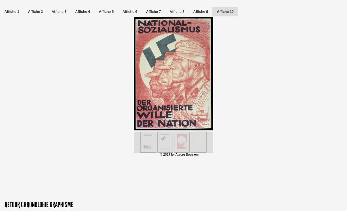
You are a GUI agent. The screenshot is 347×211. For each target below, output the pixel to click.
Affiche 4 (82, 12)
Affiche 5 (106, 12)
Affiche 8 (177, 12)
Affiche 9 (200, 12)
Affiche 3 (58, 12)
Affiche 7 (153, 12)
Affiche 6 (129, 12)
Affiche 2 (35, 12)
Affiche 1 (11, 12)
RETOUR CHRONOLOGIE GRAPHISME (39, 204)
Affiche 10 (225, 12)
